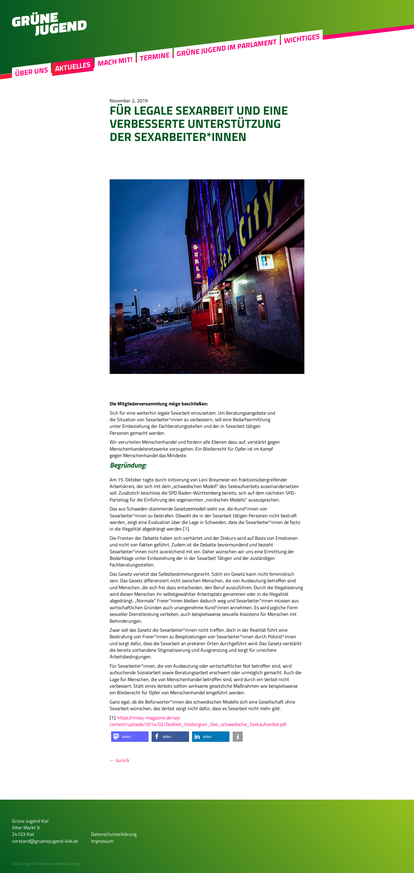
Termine (155, 56)
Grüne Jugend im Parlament (227, 47)
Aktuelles (72, 66)
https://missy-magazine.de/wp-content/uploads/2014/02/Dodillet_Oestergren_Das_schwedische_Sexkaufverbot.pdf (198, 721)
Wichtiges (302, 38)
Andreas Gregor (68, 863)
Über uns (31, 71)
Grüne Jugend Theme (29, 863)
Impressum (102, 841)
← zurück (119, 760)
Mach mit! (115, 61)
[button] (130, 736)
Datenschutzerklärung (114, 834)
